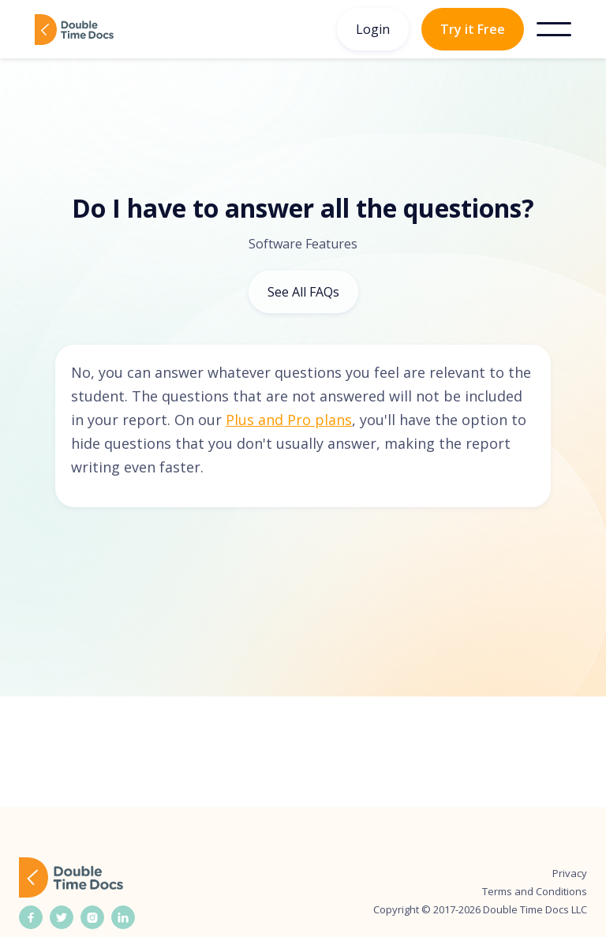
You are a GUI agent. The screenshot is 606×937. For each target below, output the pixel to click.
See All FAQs (303, 292)
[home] (74, 29)
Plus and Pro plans (289, 419)
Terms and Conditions (534, 892)
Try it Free (472, 29)
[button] (554, 29)
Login (373, 29)
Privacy (569, 873)
